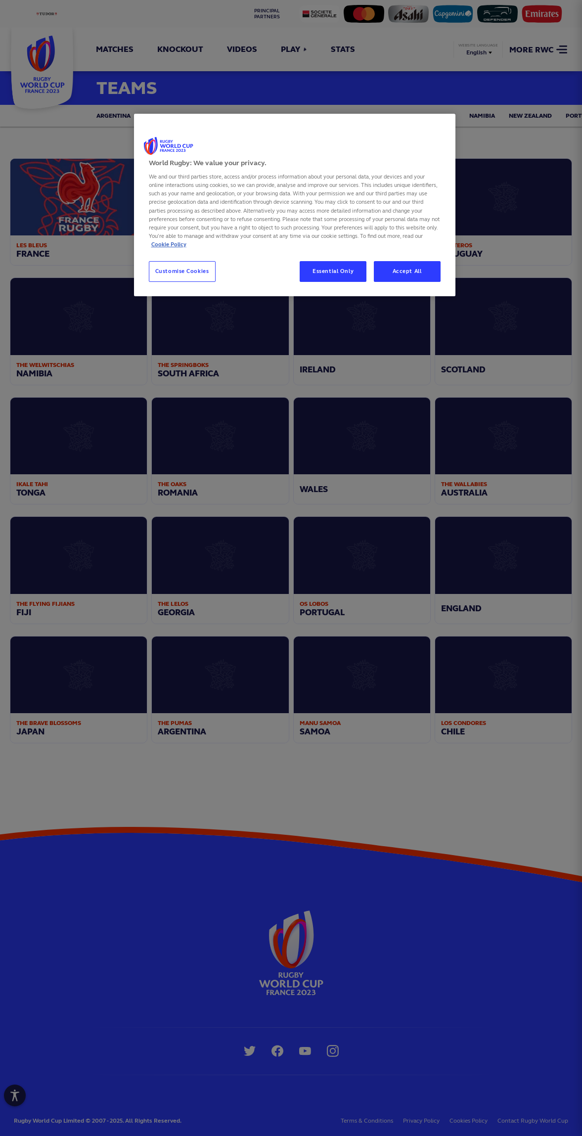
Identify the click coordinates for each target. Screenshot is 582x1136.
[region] (294, 205)
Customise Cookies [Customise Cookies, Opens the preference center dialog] (182, 271)
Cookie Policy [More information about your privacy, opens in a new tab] (168, 244)
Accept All (407, 271)
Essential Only (333, 271)
